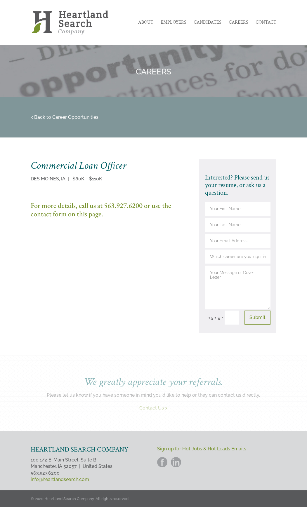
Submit (257, 317)
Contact (266, 22)
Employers (173, 22)
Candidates (207, 22)
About (145, 22)
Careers (238, 22)
